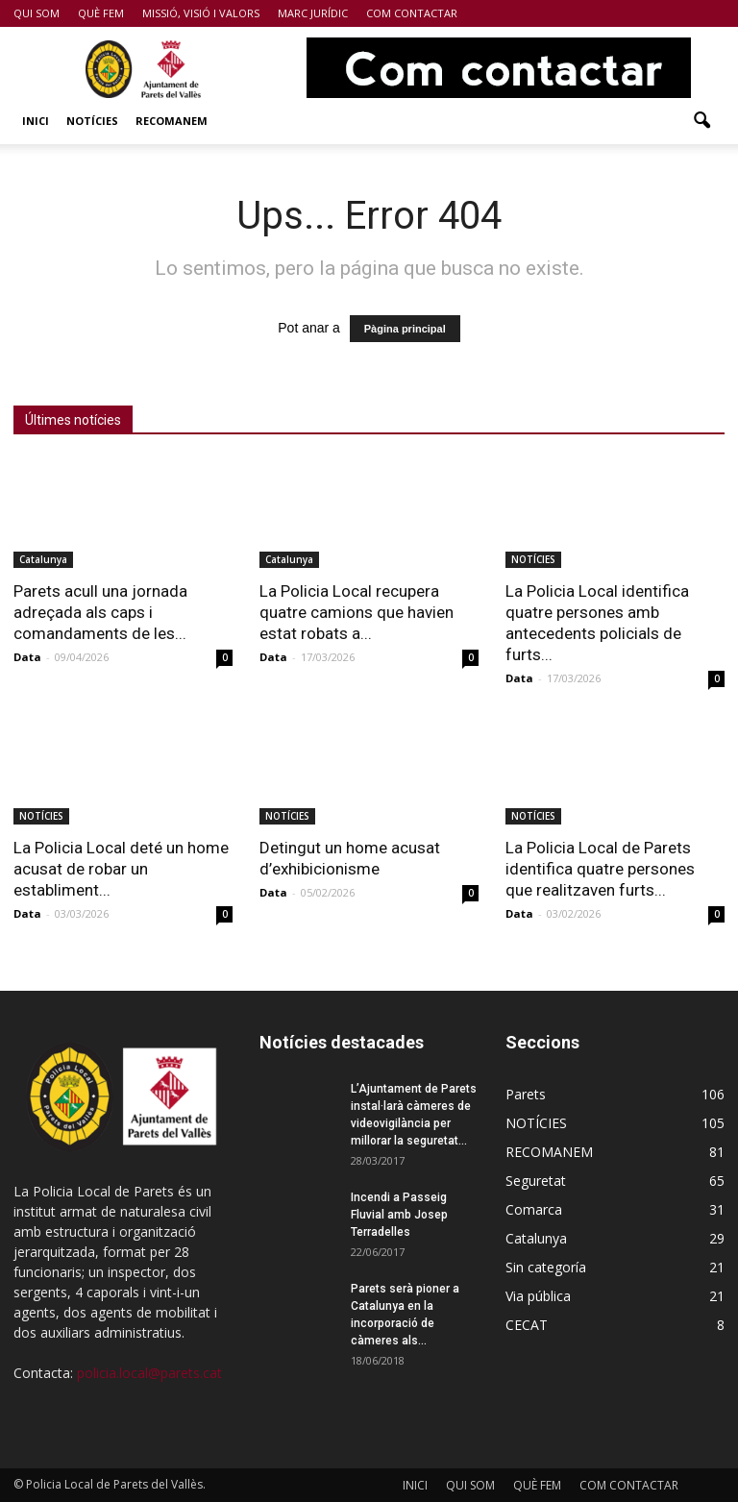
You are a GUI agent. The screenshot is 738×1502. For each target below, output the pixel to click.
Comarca (533, 1209)
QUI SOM (36, 13)
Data (27, 657)
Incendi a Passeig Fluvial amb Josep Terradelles (399, 1215)
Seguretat (535, 1180)
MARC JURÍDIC (313, 13)
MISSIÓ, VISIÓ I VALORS (200, 13)
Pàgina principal (405, 328)
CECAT (526, 1325)
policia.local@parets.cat (149, 1373)
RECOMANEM (171, 120)
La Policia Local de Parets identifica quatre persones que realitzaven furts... (600, 868)
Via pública (538, 1296)
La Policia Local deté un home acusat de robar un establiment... (121, 868)
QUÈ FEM (101, 13)
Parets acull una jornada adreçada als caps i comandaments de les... (100, 612)
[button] (701, 121)
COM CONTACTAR (411, 13)
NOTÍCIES (92, 120)
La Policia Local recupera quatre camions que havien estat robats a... (356, 612)
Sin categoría (545, 1267)
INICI (35, 120)
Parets (525, 1094)
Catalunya (43, 559)
